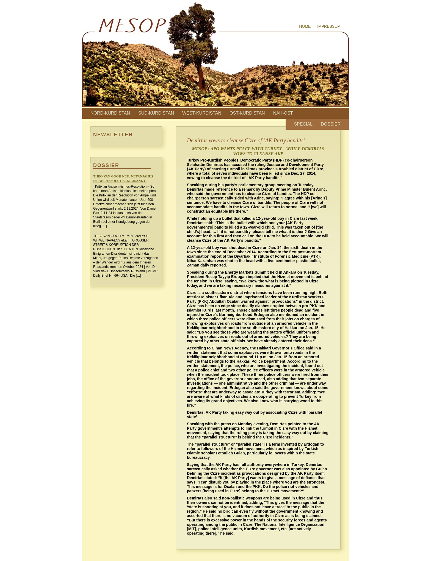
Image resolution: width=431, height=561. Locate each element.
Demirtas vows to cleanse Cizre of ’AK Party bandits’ (246, 140)
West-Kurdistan (201, 113)
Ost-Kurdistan (247, 113)
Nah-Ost (283, 113)
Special (303, 124)
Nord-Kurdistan (110, 113)
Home (305, 26)
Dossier (331, 124)
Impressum (329, 26)
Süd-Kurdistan (156, 113)
